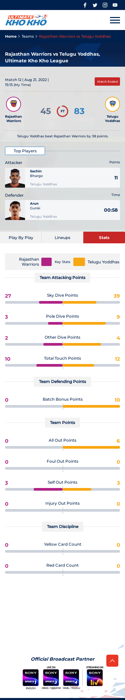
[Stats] (104, 237)
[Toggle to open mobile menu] (115, 20)
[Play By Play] (21, 237)
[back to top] (112, 661)
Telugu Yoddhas (103, 261)
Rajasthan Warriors (29, 262)
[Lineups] (62, 237)
